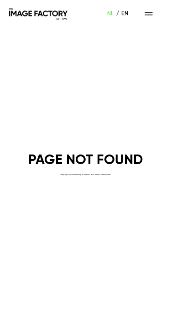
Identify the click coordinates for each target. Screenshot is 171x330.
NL (110, 14)
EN (124, 14)
